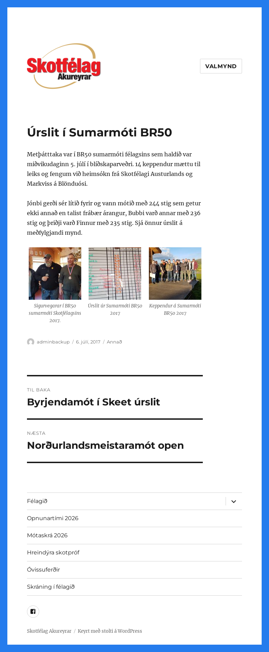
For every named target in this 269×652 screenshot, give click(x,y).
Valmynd (221, 66)
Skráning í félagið (51, 586)
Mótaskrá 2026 (47, 535)
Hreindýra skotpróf (53, 552)
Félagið (37, 501)
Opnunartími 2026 (52, 518)
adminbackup (53, 342)
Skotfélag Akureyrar (49, 631)
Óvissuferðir (43, 569)
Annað (114, 342)
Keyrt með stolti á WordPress (110, 631)
